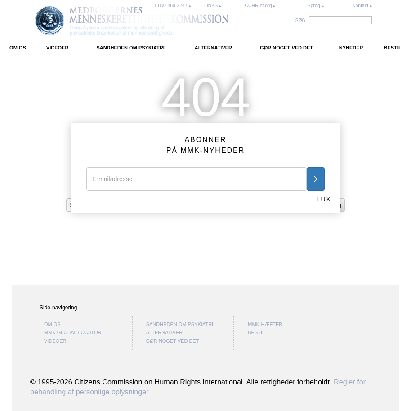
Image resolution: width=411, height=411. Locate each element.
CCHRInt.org (259, 5)
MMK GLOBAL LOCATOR (73, 332)
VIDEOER (57, 47)
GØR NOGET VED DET (286, 47)
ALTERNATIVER (213, 47)
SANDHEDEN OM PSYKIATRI (130, 47)
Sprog (314, 5)
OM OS (17, 47)
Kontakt (361, 5)
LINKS (211, 5)
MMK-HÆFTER (265, 324)
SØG (300, 20)
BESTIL (393, 47)
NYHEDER (351, 47)
